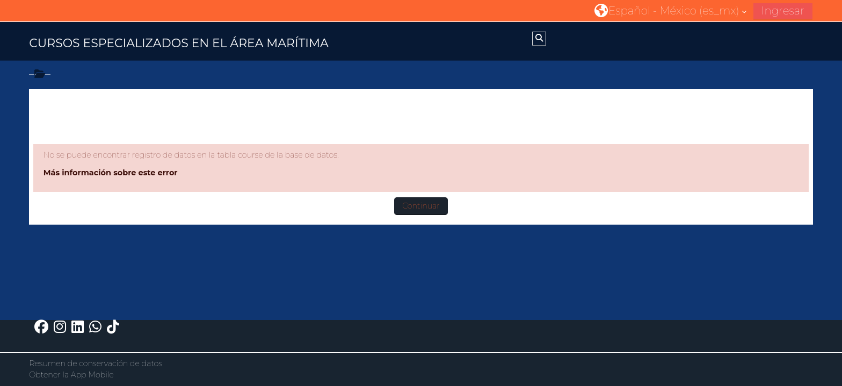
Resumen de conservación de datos (95, 363)
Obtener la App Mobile (71, 375)
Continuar (421, 206)
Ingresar (782, 10)
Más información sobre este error (110, 172)
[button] (670, 10)
